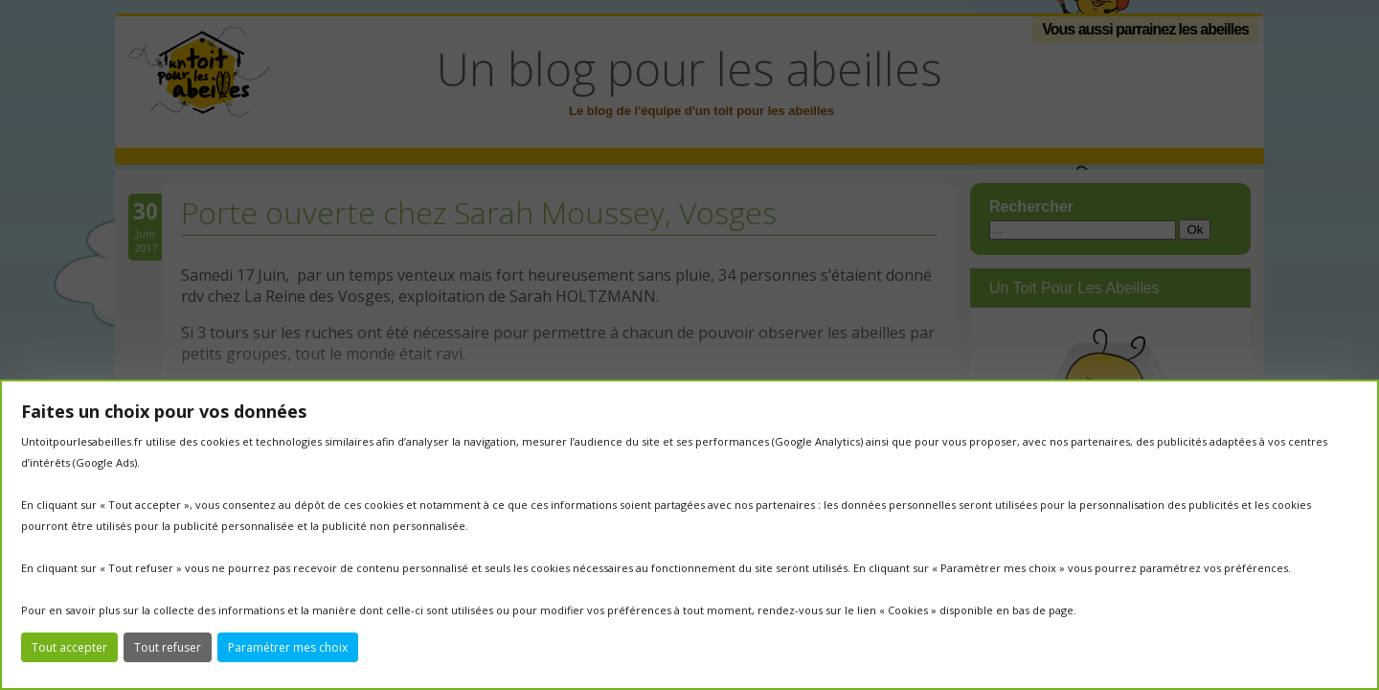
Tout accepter (69, 647)
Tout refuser (167, 647)
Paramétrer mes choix (288, 647)
